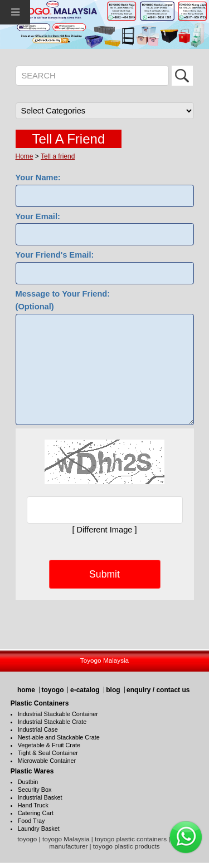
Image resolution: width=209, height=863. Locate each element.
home (26, 690)
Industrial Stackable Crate (52, 721)
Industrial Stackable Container (58, 714)
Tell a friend (58, 156)
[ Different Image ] (104, 529)
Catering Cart (36, 813)
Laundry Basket (39, 828)
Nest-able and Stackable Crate (59, 737)
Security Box (35, 789)
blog (113, 690)
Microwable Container (47, 760)
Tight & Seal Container (48, 752)
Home (24, 156)
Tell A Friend (68, 138)
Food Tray (31, 820)
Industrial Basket (40, 797)
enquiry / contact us (158, 690)
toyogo (52, 690)
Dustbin (28, 781)
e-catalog (85, 690)
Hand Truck (33, 805)
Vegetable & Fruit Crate (49, 745)
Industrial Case (38, 729)
